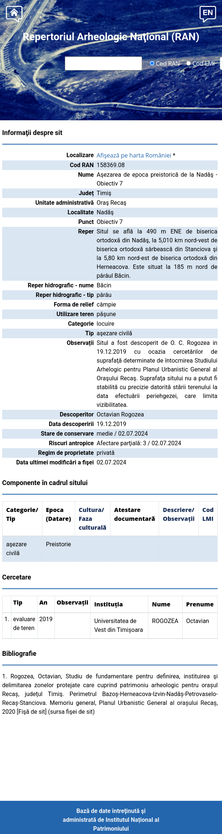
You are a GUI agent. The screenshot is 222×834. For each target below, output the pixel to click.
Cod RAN (164, 63)
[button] (208, 13)
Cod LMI (200, 63)
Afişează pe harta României (134, 155)
